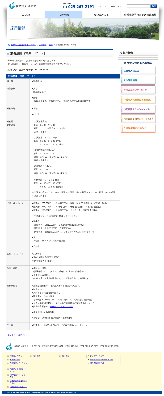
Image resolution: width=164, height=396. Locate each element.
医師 (51, 45)
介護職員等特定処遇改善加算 (101, 359)
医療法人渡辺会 (16, 356)
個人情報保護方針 (97, 363)
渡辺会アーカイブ (97, 356)
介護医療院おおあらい (18, 387)
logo (31, 5)
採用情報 (42, 45)
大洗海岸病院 (15, 359)
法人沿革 (36, 356)
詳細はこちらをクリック (61, 306)
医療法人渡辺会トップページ (23, 45)
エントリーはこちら (17, 335)
